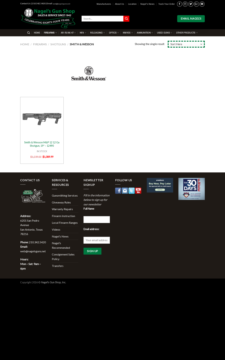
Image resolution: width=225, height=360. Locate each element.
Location (132, 4)
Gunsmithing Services (65, 195)
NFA (83, 32)
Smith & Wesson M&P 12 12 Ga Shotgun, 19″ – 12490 (41, 144)
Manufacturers (104, 4)
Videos (56, 229)
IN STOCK (42, 151)
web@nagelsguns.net (61, 4)
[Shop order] (186, 44)
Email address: (91, 229)
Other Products (187, 32)
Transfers (57, 265)
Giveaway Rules (61, 202)
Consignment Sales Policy (63, 257)
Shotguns (58, 44)
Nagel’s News (147, 4)
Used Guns (164, 32)
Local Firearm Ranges (65, 222)
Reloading (97, 32)
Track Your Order (166, 4)
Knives (128, 32)
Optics (114, 32)
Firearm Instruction (63, 216)
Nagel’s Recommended (61, 245)
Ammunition (145, 32)
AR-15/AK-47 (68, 32)
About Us (119, 4)
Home (37, 32)
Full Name (88, 208)
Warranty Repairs (62, 209)
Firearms (50, 32)
